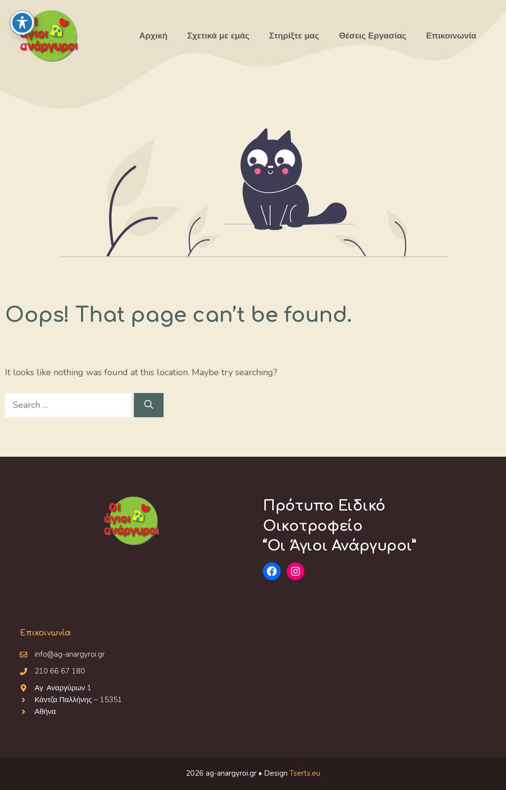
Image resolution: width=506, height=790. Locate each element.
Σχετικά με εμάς (218, 35)
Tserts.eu (305, 773)
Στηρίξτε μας (294, 35)
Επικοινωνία (451, 35)
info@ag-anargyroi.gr (70, 654)
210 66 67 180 (60, 671)
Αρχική (153, 35)
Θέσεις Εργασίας (373, 35)
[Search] (149, 405)
